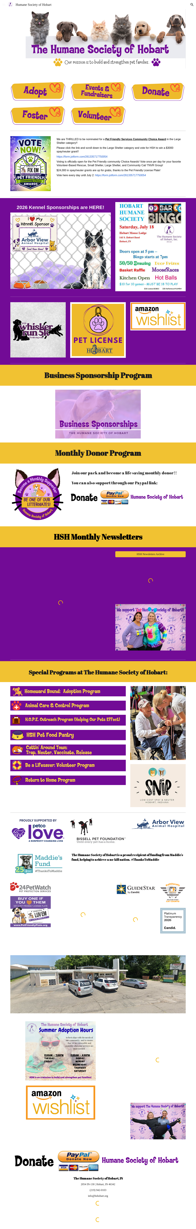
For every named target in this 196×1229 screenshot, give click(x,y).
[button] (4, 4)
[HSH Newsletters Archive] (150, 554)
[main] (120, 157)
